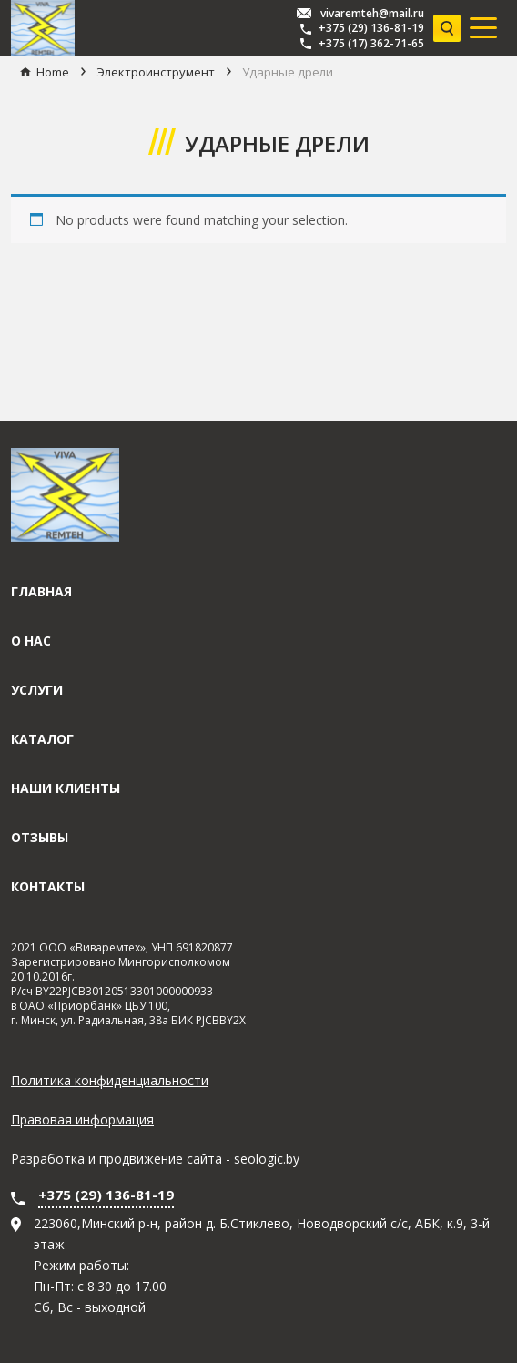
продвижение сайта (160, 1158)
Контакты (48, 886)
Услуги (37, 689)
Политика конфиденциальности (109, 1080)
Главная (41, 591)
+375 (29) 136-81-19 (371, 28)
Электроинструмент (155, 72)
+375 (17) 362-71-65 (371, 43)
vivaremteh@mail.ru (372, 13)
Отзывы (39, 837)
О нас (31, 640)
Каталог (42, 739)
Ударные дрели (287, 72)
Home (52, 72)
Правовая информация (82, 1119)
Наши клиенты (65, 788)
